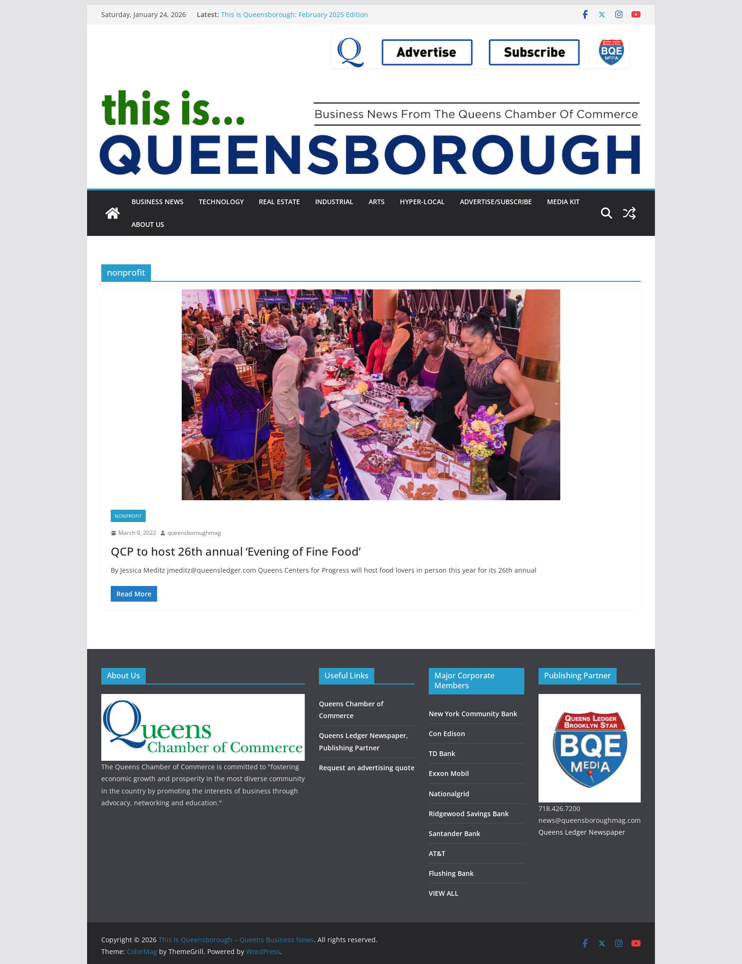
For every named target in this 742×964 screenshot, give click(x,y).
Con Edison (447, 733)
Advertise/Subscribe (496, 201)
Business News (158, 201)
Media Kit (563, 201)
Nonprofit (128, 516)
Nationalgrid (449, 793)
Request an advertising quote (367, 767)
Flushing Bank (451, 873)
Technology (221, 201)
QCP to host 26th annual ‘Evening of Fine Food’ (236, 551)
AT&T (437, 853)
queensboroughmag (194, 533)
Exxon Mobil (449, 773)
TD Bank (442, 753)
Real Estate (279, 201)
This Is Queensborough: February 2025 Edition (294, 14)
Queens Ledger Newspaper (582, 832)
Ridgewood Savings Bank (469, 813)
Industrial (334, 201)
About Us (148, 224)
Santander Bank (454, 833)
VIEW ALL (444, 893)
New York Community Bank (473, 713)
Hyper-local (422, 201)
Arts (377, 201)
